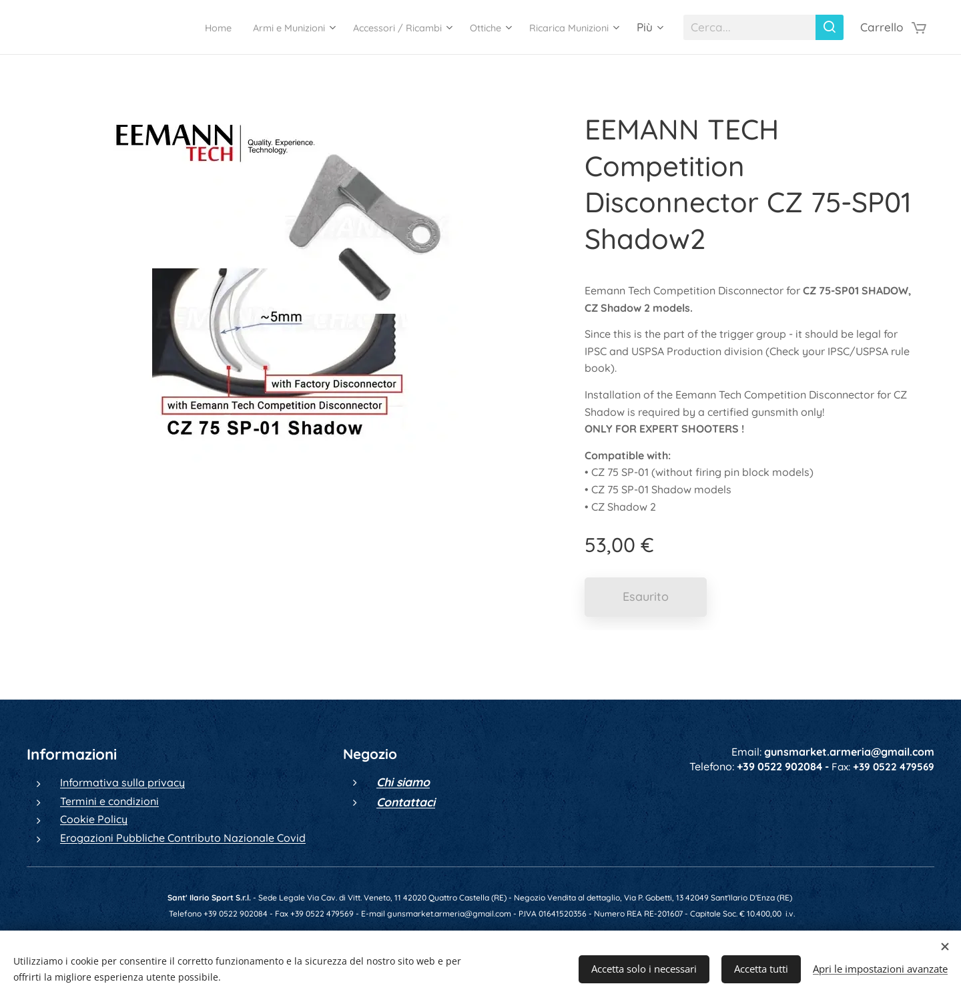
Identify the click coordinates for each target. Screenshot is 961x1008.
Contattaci (405, 801)
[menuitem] (156, 27)
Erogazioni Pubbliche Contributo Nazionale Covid (183, 837)
